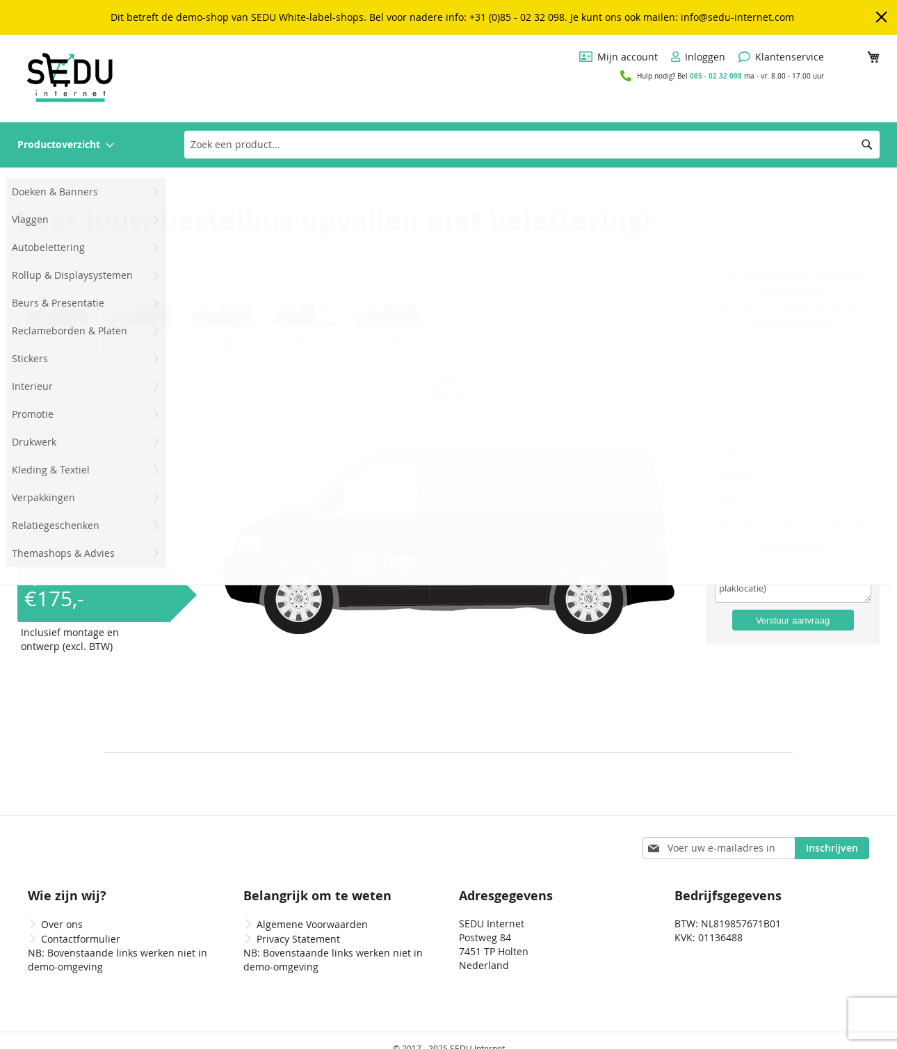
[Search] (867, 144)
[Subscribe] (832, 832)
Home (30, 187)
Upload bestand (793, 551)
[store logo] (69, 77)
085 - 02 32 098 (716, 76)
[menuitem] (65, 145)
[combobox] (532, 144)
